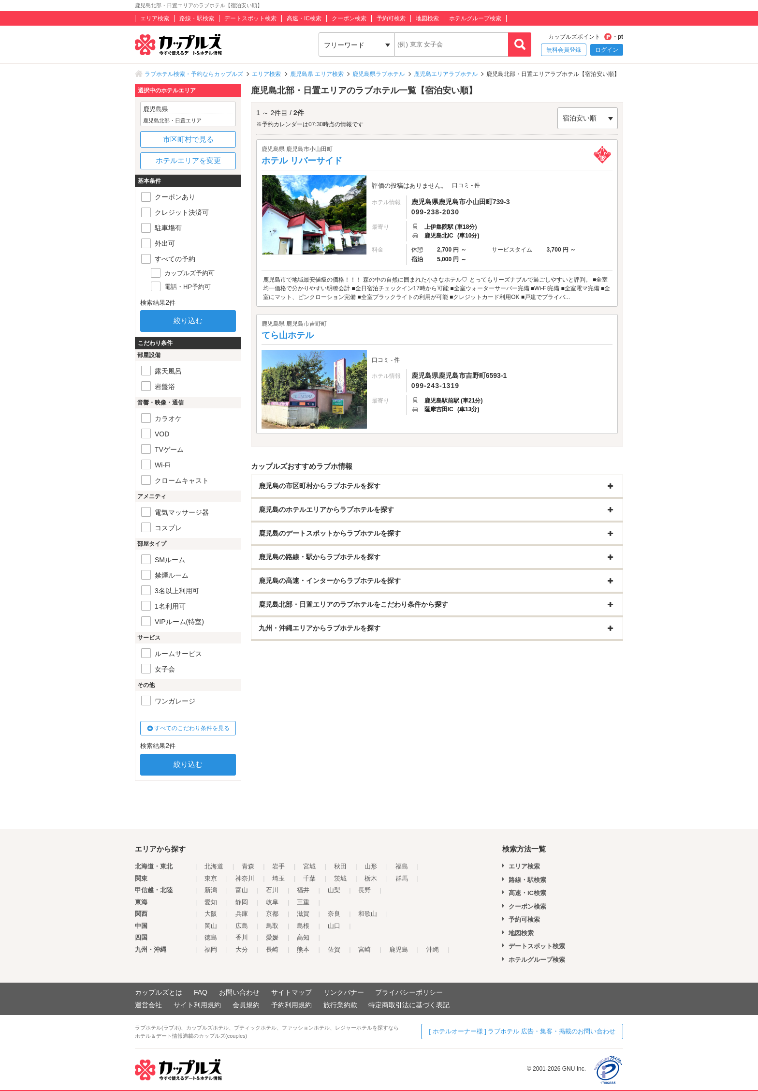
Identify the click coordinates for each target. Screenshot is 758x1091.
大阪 (210, 913)
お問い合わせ (239, 992)
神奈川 (244, 878)
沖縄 (432, 949)
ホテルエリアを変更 (188, 160)
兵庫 (241, 913)
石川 (272, 890)
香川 (241, 937)
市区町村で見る (188, 139)
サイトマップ (291, 992)
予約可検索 (391, 18)
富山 (241, 890)
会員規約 (246, 1005)
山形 (370, 866)
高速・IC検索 (304, 18)
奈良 (334, 913)
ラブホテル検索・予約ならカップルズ (194, 74)
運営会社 (148, 1005)
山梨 (334, 890)
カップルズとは (158, 992)
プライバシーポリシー (409, 992)
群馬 (401, 878)
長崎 (272, 949)
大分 (241, 949)
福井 (303, 890)
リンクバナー (343, 992)
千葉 (309, 878)
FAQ (200, 992)
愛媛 (272, 937)
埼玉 (278, 878)
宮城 (309, 866)
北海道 (213, 866)
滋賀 (303, 913)
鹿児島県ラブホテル (378, 74)
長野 (364, 890)
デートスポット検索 (250, 18)
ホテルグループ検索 (475, 18)
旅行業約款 (340, 1005)
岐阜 (272, 902)
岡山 (210, 925)
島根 (303, 925)
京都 (272, 913)
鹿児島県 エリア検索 (317, 74)
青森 (248, 866)
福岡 (210, 949)
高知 (303, 937)
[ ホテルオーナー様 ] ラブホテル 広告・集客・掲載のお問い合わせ (522, 1031)
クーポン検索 (349, 18)
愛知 (210, 902)
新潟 (210, 890)
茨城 (340, 878)
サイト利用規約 (197, 1005)
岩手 (278, 866)
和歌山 (367, 913)
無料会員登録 (563, 49)
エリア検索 (154, 18)
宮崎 (364, 949)
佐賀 (334, 949)
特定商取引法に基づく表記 (409, 1005)
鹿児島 (398, 949)
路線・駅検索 (196, 18)
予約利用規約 (291, 1005)
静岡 (241, 902)
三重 (303, 902)
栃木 (370, 878)
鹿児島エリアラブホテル (446, 74)
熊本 (303, 949)
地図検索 (427, 18)
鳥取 (272, 925)
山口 (334, 925)
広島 (241, 925)
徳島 (210, 937)
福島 (401, 866)
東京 (210, 878)
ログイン (606, 49)
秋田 (340, 866)
